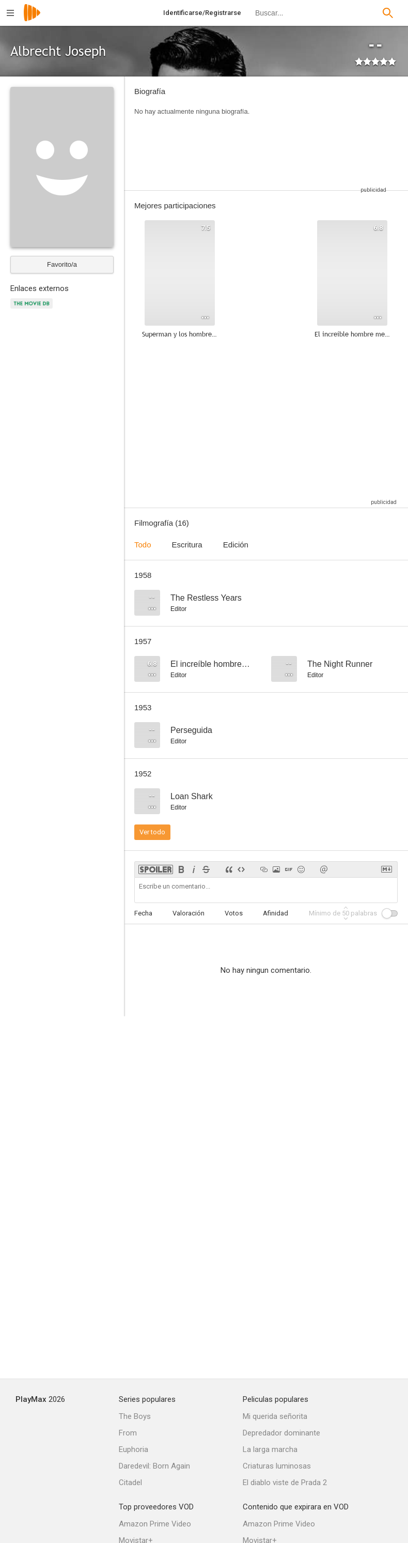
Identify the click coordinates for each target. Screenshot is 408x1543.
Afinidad (275, 913)
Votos (234, 913)
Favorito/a (62, 264)
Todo (142, 544)
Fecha (143, 913)
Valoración (188, 913)
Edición (235, 544)
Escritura (187, 544)
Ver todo (152, 832)
